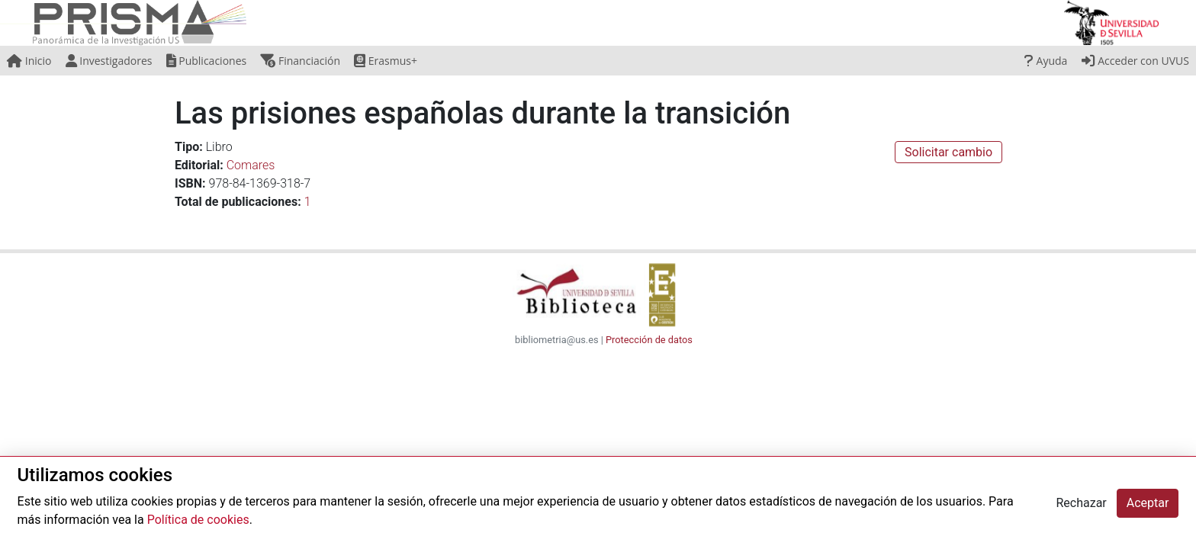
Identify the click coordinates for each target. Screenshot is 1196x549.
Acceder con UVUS (1135, 60)
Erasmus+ (385, 60)
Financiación (300, 60)
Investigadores (109, 60)
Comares (251, 165)
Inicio (29, 60)
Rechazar (1081, 503)
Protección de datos (649, 339)
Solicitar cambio (948, 152)
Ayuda (1045, 60)
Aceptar (1148, 503)
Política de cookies (198, 519)
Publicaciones (206, 60)
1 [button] (307, 201)
